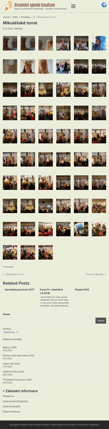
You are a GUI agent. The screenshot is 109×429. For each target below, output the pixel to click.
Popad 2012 (82, 289)
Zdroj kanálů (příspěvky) (15, 401)
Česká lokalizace (11, 411)
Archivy (7, 328)
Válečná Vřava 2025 (13, 371)
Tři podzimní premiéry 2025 (17, 379)
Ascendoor (71, 425)
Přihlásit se (8, 396)
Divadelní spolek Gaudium (34, 4)
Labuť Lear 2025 (11, 363)
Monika (18, 28)
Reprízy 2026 (10, 347)
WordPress (94, 425)
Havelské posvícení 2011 (19, 289)
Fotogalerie (8, 267)
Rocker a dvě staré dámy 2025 (18, 355)
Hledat (6, 314)
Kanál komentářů (11, 406)
